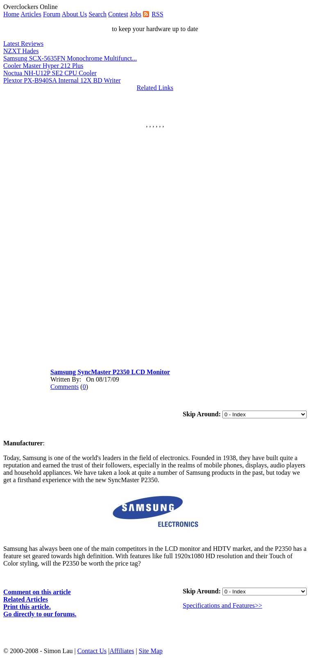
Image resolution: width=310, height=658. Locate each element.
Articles (30, 14)
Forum (52, 14)
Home (11, 14)
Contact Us (92, 650)
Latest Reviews (23, 43)
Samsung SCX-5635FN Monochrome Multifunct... (70, 58)
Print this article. (27, 606)
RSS (157, 14)
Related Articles (25, 599)
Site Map (151, 650)
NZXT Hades (20, 50)
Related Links (155, 87)
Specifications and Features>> (222, 605)
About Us (74, 14)
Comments (64, 386)
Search (97, 14)
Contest (118, 14)
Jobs (135, 14)
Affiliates (121, 650)
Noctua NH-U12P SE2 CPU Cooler (50, 73)
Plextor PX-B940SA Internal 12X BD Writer (62, 80)
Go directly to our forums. (40, 614)
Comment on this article (37, 591)
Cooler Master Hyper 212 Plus (43, 65)
